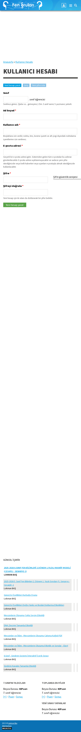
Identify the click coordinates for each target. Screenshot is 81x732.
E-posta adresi (13, 145)
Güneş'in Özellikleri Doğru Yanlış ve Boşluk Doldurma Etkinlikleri (34, 605)
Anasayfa (8, 61)
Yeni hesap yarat (12, 85)
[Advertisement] (40, 37)
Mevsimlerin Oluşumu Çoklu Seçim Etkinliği (24, 615)
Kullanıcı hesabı (24, 61)
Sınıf (6, 92)
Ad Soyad (9, 110)
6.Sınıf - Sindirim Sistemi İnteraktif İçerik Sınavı (26, 655)
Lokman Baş (12, 723)
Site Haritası (7, 726)
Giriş (26, 85)
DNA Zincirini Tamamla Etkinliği (18, 625)
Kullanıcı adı (11, 124)
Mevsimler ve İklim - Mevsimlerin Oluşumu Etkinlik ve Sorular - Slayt (36, 645)
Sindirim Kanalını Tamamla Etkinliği (20, 665)
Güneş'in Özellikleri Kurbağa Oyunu (20, 595)
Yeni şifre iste (38, 85)
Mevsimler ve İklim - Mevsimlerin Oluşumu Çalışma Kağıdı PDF (33, 635)
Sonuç (19, 696)
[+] (4, 696)
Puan (11, 696)
